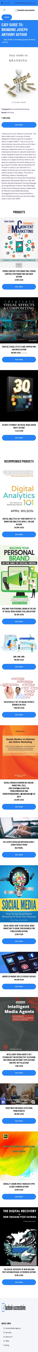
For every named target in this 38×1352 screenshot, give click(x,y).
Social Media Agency (13, 1328)
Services (8, 1332)
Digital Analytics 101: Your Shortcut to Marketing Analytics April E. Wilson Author (19, 521)
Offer (6, 17)
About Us (8, 1337)
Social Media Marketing (20, 109)
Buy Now (19, 125)
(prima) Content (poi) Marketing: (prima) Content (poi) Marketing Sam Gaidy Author (19, 274)
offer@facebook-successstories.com (25, 3)
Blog (7, 1345)
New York (6, 3)
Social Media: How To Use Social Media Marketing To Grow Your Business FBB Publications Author (19, 928)
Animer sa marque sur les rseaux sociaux (19, 976)
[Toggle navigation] (4, 10)
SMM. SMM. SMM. (19, 656)
